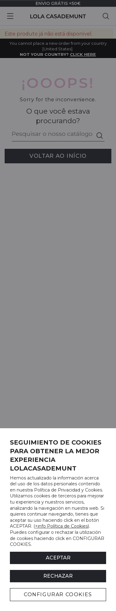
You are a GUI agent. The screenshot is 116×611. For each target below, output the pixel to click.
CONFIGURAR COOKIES (58, 594)
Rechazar (58, 576)
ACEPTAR (58, 558)
